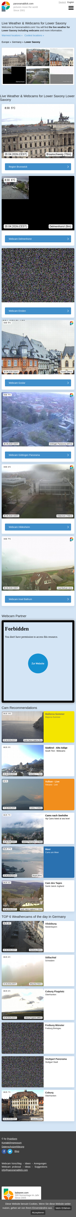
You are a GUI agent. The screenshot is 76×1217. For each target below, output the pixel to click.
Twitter (9, 1151)
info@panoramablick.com (15, 1170)
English (70, 2)
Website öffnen (38, 663)
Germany (17, 42)
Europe (5, 42)
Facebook (4, 1151)
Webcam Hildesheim (19, 527)
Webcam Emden (17, 310)
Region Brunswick (18, 166)
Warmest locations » (12, 35)
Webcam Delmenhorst (20, 239)
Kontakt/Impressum (12, 1142)
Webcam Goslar (17, 383)
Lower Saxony (32, 42)
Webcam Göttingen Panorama (24, 455)
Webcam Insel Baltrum (20, 599)
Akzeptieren (38, 1212)
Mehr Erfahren (63, 1208)
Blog (17, 1151)
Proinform (12, 1138)
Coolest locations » (34, 35)
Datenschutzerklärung (13, 1146)
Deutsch (62, 2)
